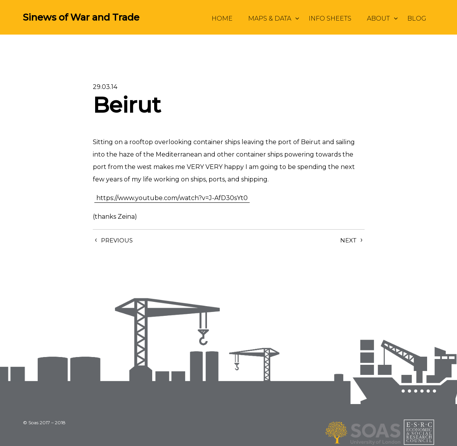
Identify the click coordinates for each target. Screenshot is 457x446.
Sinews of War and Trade (81, 17)
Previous (117, 240)
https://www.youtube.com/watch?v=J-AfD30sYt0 (172, 198)
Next (348, 240)
